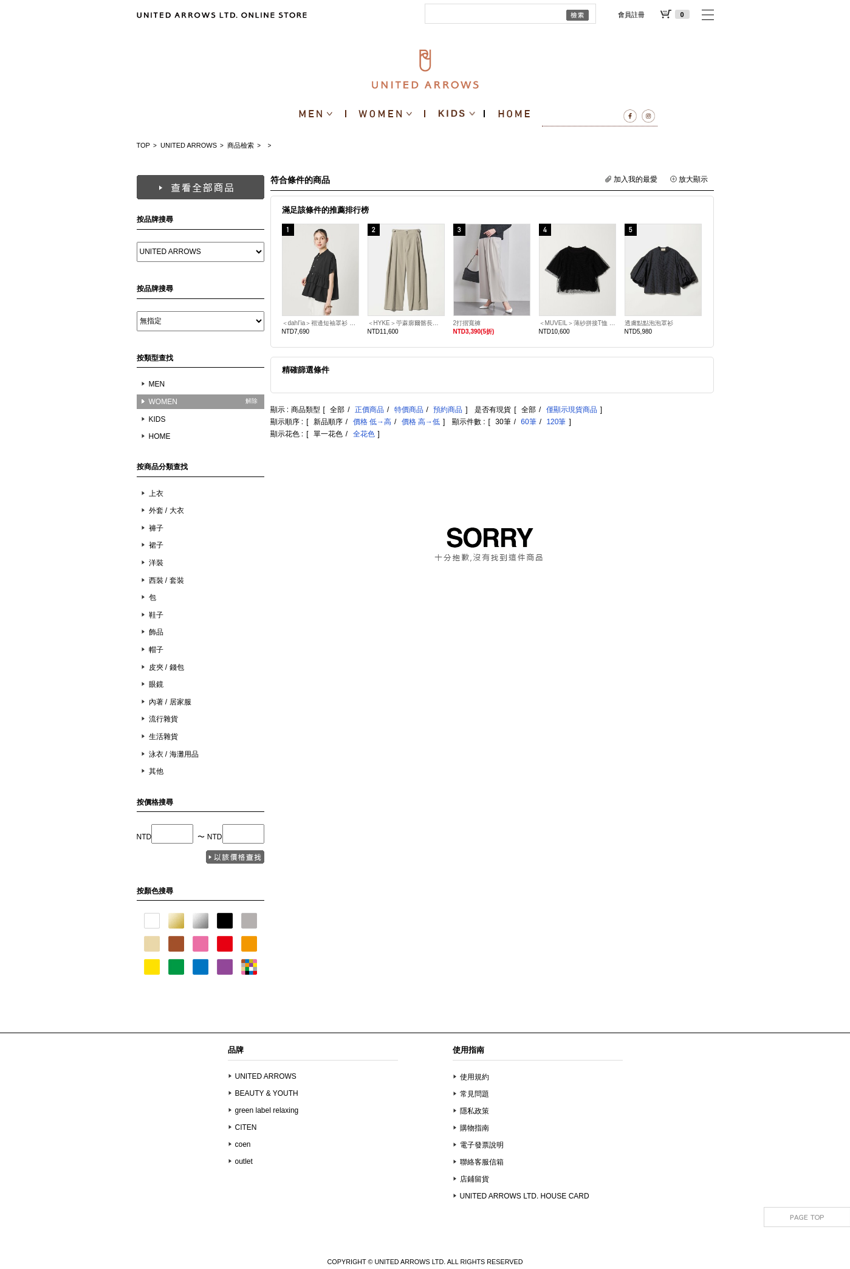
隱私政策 (474, 1111)
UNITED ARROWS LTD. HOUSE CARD (524, 1196)
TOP (143, 145)
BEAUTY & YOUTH (266, 1093)
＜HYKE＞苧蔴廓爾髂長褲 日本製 (406, 323)
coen (243, 1144)
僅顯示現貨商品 (571, 409)
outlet (244, 1161)
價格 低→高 (372, 422)
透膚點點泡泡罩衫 (649, 323)
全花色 (364, 434)
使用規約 (474, 1077)
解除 (251, 400)
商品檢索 (240, 145)
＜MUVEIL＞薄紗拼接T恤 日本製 (577, 323)
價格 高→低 (421, 422)
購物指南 (474, 1128)
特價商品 (408, 409)
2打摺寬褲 (467, 323)
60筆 (528, 422)
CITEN (246, 1127)
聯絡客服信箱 (482, 1162)
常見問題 (474, 1094)
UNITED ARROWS (188, 145)
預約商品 (447, 409)
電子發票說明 (482, 1145)
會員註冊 (631, 14)
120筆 (556, 422)
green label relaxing (267, 1110)
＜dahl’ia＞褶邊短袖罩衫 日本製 (320, 323)
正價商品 (369, 409)
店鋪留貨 (474, 1179)
